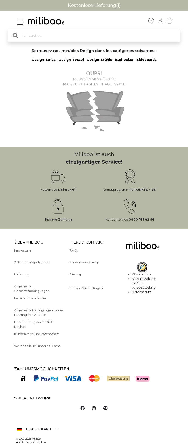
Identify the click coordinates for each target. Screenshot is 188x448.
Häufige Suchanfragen (86, 288)
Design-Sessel (71, 60)
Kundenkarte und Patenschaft (36, 334)
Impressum (22, 250)
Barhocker (124, 60)
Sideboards (147, 60)
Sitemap (75, 274)
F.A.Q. (73, 250)
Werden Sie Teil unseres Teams (37, 346)
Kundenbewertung (83, 262)
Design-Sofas (44, 60)
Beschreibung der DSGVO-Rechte (34, 324)
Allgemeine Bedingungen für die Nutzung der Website (38, 312)
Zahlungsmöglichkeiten (31, 262)
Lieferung (21, 274)
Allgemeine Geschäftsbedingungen (31, 288)
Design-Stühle (99, 60)
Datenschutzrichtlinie (30, 298)
